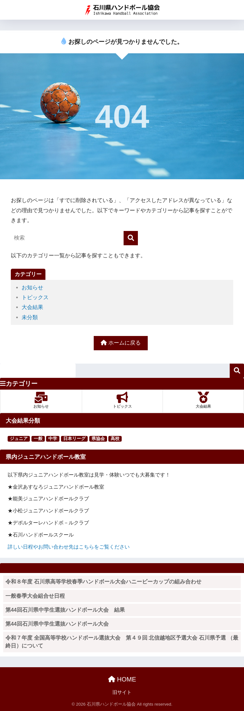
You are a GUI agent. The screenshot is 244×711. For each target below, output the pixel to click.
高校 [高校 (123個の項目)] (115, 438)
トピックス (35, 297)
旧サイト (122, 692)
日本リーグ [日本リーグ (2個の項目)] (74, 438)
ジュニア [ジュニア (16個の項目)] (19, 438)
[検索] (131, 238)
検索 (237, 371)
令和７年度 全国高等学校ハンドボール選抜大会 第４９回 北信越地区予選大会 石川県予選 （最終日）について (121, 642)
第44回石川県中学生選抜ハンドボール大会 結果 (65, 610)
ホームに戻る (121, 343)
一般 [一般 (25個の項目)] (38, 438)
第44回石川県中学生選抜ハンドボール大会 (57, 624)
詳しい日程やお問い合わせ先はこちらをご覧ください (69, 547)
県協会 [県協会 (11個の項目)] (98, 438)
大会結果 (32, 307)
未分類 (30, 317)
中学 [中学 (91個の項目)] (52, 438)
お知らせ (32, 288)
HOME (122, 679)
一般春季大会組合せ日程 (35, 596)
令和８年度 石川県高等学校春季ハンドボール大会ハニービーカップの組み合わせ (103, 582)
